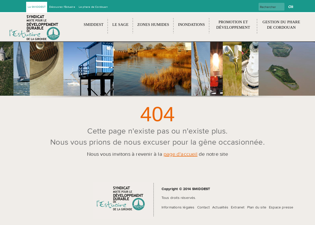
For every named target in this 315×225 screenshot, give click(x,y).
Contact (203, 207)
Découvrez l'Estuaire (62, 7)
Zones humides (153, 24)
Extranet (238, 207)
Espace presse (281, 207)
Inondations (191, 24)
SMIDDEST (94, 24)
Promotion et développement (233, 24)
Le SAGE (120, 24)
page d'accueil (180, 154)
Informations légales (178, 207)
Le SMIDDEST (37, 7)
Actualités (220, 207)
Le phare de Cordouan (93, 7)
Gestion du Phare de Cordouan (281, 24)
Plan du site (256, 207)
